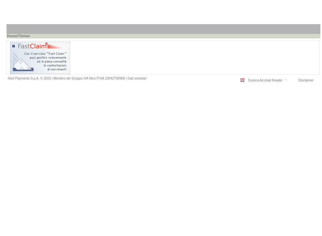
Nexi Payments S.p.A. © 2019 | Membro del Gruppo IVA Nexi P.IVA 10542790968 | (68, 78)
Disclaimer (306, 80)
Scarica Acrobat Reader (265, 80)
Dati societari (137, 78)
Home (12, 36)
